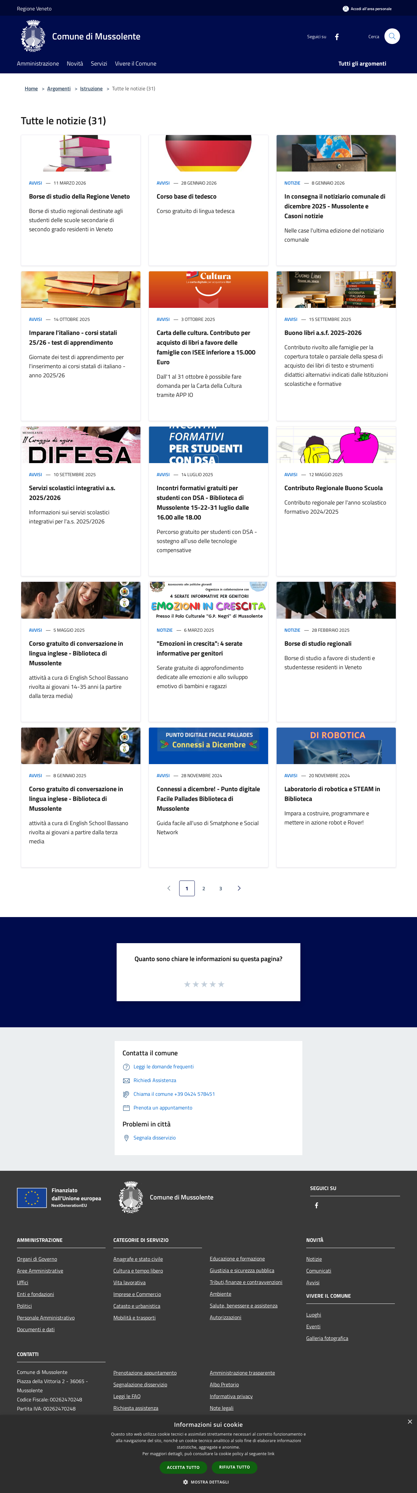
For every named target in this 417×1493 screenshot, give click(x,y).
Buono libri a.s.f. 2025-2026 (323, 332)
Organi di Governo (37, 1259)
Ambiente (220, 1294)
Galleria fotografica (327, 1338)
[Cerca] (392, 36)
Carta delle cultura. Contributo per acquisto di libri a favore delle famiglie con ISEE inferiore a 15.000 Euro (206, 347)
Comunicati (318, 1270)
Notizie (292, 182)
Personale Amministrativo (46, 1317)
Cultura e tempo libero (138, 1270)
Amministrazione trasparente (242, 1373)
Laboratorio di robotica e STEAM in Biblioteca (332, 794)
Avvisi (35, 182)
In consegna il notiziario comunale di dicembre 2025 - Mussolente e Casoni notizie (334, 206)
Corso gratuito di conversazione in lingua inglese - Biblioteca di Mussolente (76, 653)
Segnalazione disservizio (140, 1384)
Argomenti (59, 88)
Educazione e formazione (237, 1258)
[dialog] (208, 1454)
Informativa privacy (231, 1396)
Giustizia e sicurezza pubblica (242, 1270)
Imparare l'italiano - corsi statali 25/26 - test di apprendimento (73, 337)
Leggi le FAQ (127, 1396)
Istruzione (91, 88)
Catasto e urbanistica (136, 1306)
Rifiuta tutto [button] (234, 1467)
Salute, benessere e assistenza (244, 1305)
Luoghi (313, 1315)
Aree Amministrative (40, 1270)
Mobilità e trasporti (134, 1317)
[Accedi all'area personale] (367, 8)
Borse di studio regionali (318, 643)
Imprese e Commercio (137, 1294)
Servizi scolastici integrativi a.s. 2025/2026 (72, 493)
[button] (208, 1482)
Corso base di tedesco (187, 196)
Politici (24, 1306)
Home (31, 88)
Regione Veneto (34, 8)
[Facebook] (334, 36)
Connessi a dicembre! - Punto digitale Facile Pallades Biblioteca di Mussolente (208, 798)
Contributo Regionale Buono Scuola (333, 488)
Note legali (222, 1408)
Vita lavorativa (129, 1282)
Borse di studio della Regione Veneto (79, 196)
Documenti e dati (36, 1329)
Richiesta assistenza (135, 1408)
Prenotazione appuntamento (145, 1373)
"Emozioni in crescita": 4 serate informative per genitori (199, 648)
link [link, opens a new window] (271, 1453)
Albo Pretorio (224, 1384)
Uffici (22, 1282)
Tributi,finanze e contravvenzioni (246, 1282)
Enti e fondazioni (35, 1294)
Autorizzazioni (225, 1317)
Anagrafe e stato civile (138, 1259)
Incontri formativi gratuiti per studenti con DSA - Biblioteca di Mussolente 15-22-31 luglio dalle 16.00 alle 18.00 (203, 502)
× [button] (409, 1422)
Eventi (313, 1326)
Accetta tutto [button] (183, 1467)
